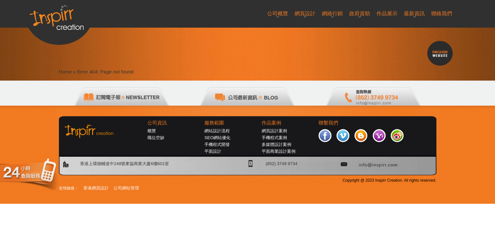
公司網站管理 (126, 188)
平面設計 (212, 151)
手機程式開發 (217, 144)
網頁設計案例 (274, 130)
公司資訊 (157, 122)
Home (65, 71)
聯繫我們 (328, 122)
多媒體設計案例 (276, 144)
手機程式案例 (274, 137)
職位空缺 (155, 137)
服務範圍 (214, 122)
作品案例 (271, 122)
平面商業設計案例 (279, 151)
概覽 (151, 130)
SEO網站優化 (217, 137)
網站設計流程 (217, 130)
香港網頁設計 (96, 188)
